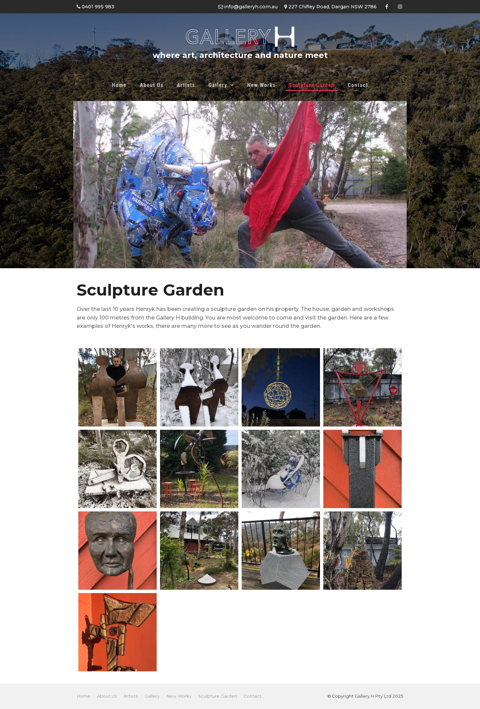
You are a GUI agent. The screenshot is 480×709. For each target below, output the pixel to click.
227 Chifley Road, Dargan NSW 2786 (332, 7)
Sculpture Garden (311, 85)
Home (119, 85)
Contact (358, 85)
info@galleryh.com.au (250, 7)
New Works (261, 85)
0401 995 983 (97, 7)
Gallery (217, 85)
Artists (186, 85)
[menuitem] (83, 696)
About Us (152, 85)
